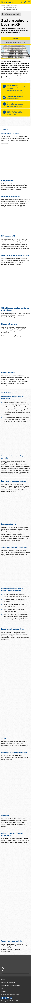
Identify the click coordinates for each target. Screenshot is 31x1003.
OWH (2, 988)
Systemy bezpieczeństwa (9, 7)
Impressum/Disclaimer (8, 982)
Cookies (3, 991)
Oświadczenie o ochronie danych (10, 985)
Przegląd (15, 38)
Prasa (3, 979)
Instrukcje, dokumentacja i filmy (15, 42)
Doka (2, 5)
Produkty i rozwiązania (11, 5)
